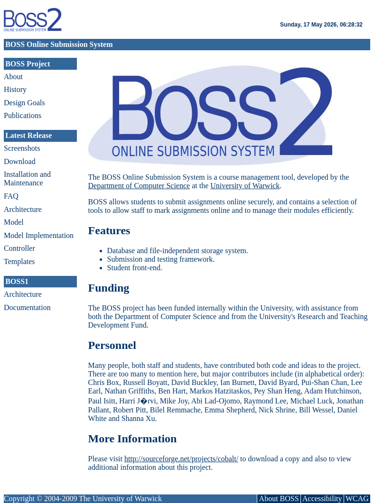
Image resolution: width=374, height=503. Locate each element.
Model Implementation (39, 235)
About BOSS (279, 498)
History (15, 89)
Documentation (27, 307)
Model (14, 222)
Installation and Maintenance (27, 178)
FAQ (11, 196)
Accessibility (322, 498)
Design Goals (24, 103)
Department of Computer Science (139, 186)
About (13, 77)
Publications (22, 115)
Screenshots (22, 148)
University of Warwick (245, 186)
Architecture (23, 209)
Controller (19, 248)
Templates (19, 261)
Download (20, 161)
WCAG (357, 498)
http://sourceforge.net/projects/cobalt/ (181, 459)
